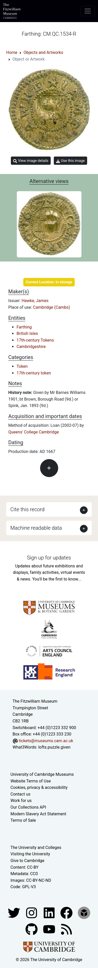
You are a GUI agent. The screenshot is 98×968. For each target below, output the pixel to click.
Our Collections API (28, 807)
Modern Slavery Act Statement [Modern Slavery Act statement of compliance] (38, 813)
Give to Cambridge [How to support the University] (27, 860)
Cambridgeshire (31, 346)
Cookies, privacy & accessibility (39, 787)
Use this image (70, 161)
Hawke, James (34, 300)
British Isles (27, 333)
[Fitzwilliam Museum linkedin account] (67, 912)
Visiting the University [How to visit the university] (30, 853)
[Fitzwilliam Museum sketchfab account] (84, 912)
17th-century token (34, 373)
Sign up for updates (49, 558)
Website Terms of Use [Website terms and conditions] (31, 781)
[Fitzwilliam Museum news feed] (66, 928)
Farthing (24, 327)
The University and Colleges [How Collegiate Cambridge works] (36, 847)
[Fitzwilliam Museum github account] (32, 928)
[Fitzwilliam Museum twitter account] (14, 912)
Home (11, 52)
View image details (30, 161)
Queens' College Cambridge (33, 432)
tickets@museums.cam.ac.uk (46, 740)
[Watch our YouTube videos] (49, 928)
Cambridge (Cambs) (51, 307)
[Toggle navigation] (87, 11)
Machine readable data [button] (36, 528)
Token (22, 366)
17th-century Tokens (35, 340)
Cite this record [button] (27, 509)
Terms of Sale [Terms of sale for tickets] (23, 820)
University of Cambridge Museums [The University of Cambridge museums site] (42, 774)
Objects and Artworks (43, 52)
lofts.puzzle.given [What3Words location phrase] (54, 747)
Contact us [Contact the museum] (21, 794)
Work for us (21, 800)
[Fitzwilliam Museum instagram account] (32, 912)
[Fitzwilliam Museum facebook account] (49, 912)
